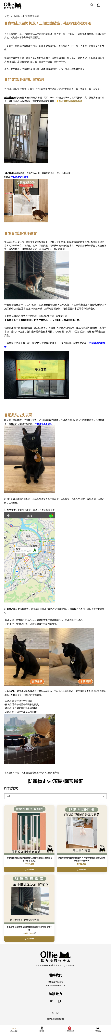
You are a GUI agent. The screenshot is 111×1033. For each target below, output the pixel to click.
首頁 (6, 16)
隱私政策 (51, 1019)
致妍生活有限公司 (55, 982)
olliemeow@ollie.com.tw (55, 985)
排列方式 (11, 788)
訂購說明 (60, 1019)
